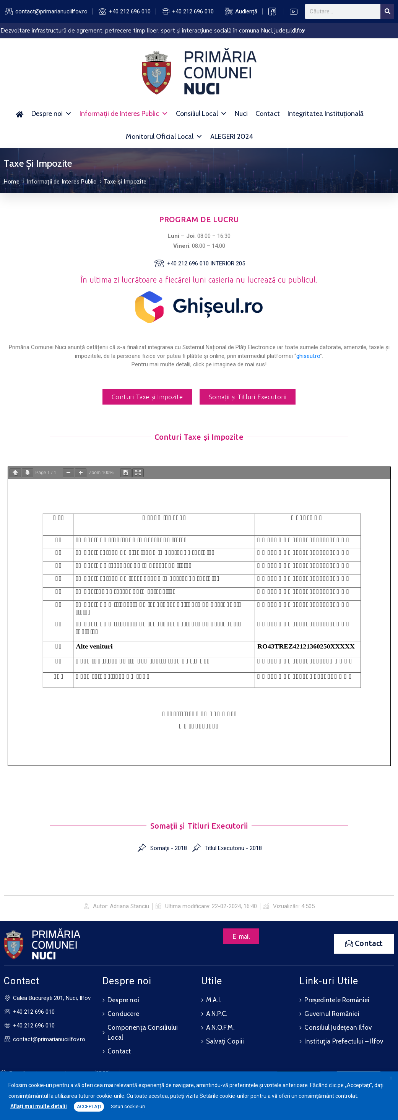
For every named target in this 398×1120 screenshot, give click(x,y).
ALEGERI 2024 (231, 136)
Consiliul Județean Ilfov (338, 1027)
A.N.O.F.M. (220, 1027)
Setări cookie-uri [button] (128, 1106)
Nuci (241, 113)
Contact (267, 113)
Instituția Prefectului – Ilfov (343, 1041)
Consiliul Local (201, 113)
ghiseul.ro (308, 356)
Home (11, 181)
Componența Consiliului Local (142, 1032)
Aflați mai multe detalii (38, 1106)
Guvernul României (331, 1013)
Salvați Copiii (225, 1041)
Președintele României (336, 999)
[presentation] (293, 31)
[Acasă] (19, 113)
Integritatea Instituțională (326, 113)
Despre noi (51, 113)
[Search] (387, 11)
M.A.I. (213, 999)
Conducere (123, 1013)
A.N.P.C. (216, 1013)
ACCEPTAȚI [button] (89, 1106)
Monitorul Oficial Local (164, 136)
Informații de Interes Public (124, 113)
